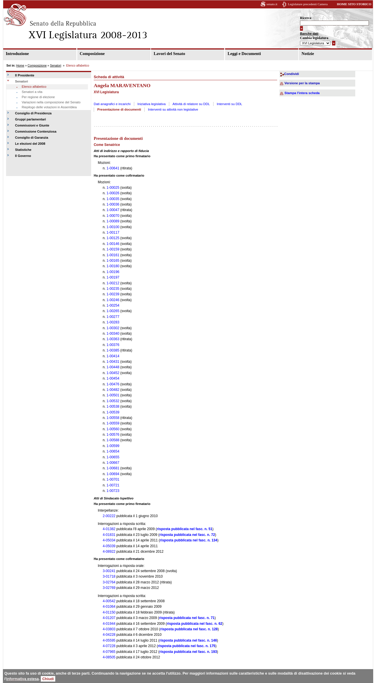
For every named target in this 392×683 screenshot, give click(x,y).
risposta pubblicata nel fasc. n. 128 (189, 629)
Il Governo (23, 156)
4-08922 (109, 552)
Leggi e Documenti (244, 53)
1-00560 (112, 429)
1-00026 (112, 193)
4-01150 (109, 612)
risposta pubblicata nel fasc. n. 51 (184, 529)
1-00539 (112, 412)
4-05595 (109, 640)
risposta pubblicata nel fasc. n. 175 (187, 646)
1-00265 (112, 311)
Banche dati (309, 33)
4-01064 (109, 607)
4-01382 (109, 529)
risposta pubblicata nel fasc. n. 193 (188, 652)
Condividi (291, 74)
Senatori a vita (32, 92)
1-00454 (112, 378)
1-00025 (112, 188)
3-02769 (109, 588)
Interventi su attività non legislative (173, 109)
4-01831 (109, 535)
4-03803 (109, 629)
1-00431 (112, 362)
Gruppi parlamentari (30, 119)
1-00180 (112, 266)
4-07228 (109, 646)
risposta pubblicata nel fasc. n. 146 (188, 640)
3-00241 (109, 571)
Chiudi (48, 679)
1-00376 (112, 345)
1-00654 (112, 451)
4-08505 (109, 657)
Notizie (307, 53)
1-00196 (112, 272)
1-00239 (112, 294)
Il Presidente (24, 75)
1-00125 (112, 238)
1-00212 (112, 283)
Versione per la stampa (302, 83)
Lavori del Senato (169, 53)
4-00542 (109, 601)
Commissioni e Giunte (32, 125)
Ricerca (305, 18)
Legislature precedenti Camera (307, 4)
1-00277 (112, 317)
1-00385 (112, 350)
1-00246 (112, 300)
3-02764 (109, 582)
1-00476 (112, 384)
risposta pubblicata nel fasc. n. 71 (187, 618)
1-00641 (112, 168)
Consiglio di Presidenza (33, 113)
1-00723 (112, 491)
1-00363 (112, 339)
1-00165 (112, 261)
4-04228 (109, 635)
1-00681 (112, 468)
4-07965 (109, 652)
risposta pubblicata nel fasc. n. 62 (194, 624)
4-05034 (109, 540)
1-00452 (112, 373)
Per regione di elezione (38, 97)
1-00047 (112, 210)
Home (20, 65)
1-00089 (112, 221)
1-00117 (112, 232)
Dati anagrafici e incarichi (112, 104)
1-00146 (112, 244)
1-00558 (112, 418)
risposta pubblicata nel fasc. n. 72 (187, 535)
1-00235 (112, 289)
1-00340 (112, 334)
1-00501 (112, 395)
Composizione (92, 53)
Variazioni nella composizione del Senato (51, 102)
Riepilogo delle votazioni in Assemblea (49, 107)
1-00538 (112, 406)
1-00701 (112, 479)
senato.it (271, 4)
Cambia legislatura (314, 38)
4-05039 (109, 546)
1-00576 (112, 435)
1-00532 (112, 401)
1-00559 (112, 423)
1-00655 (112, 457)
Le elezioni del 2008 (30, 143)
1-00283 (112, 322)
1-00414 (112, 356)
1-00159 (112, 249)
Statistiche (23, 149)
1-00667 (112, 463)
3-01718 (109, 576)
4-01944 (109, 624)
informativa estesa (22, 679)
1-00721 (112, 485)
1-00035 (112, 199)
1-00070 (112, 216)
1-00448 (112, 367)
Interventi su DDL (229, 104)
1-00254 (112, 305)
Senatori (55, 65)
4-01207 (109, 618)
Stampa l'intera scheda (301, 93)
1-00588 (112, 440)
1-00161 (112, 255)
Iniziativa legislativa (151, 104)
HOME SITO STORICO (354, 4)
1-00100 (112, 227)
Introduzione (17, 53)
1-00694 (112, 474)
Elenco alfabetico (34, 86)
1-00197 (112, 277)
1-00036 (112, 204)
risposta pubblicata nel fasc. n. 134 (188, 540)
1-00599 (112, 446)
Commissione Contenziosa (35, 131)
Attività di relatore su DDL (191, 104)
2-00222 (109, 516)
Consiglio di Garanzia (31, 137)
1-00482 (112, 390)
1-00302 (112, 328)
